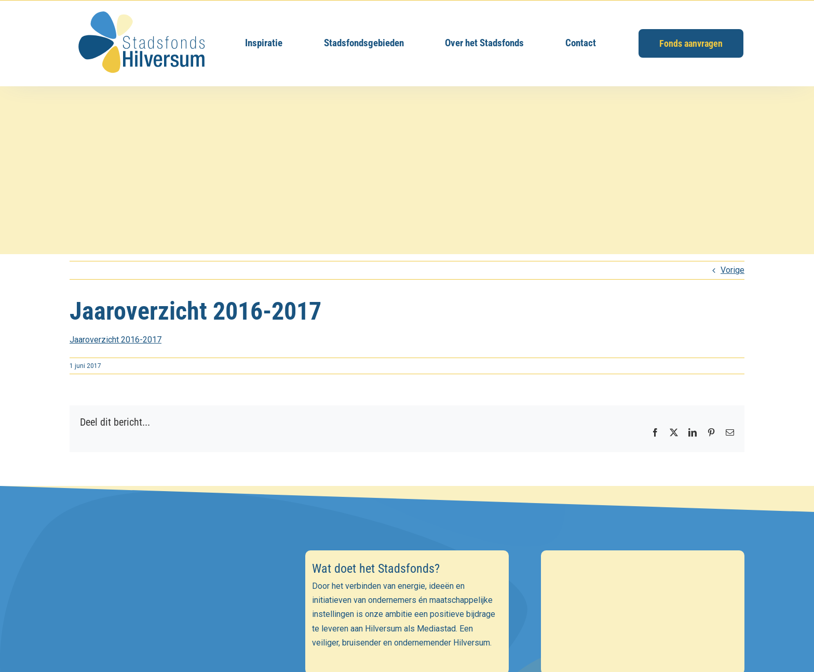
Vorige (732, 270)
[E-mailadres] (171, 610)
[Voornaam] (171, 633)
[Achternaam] (171, 655)
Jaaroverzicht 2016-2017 (115, 340)
